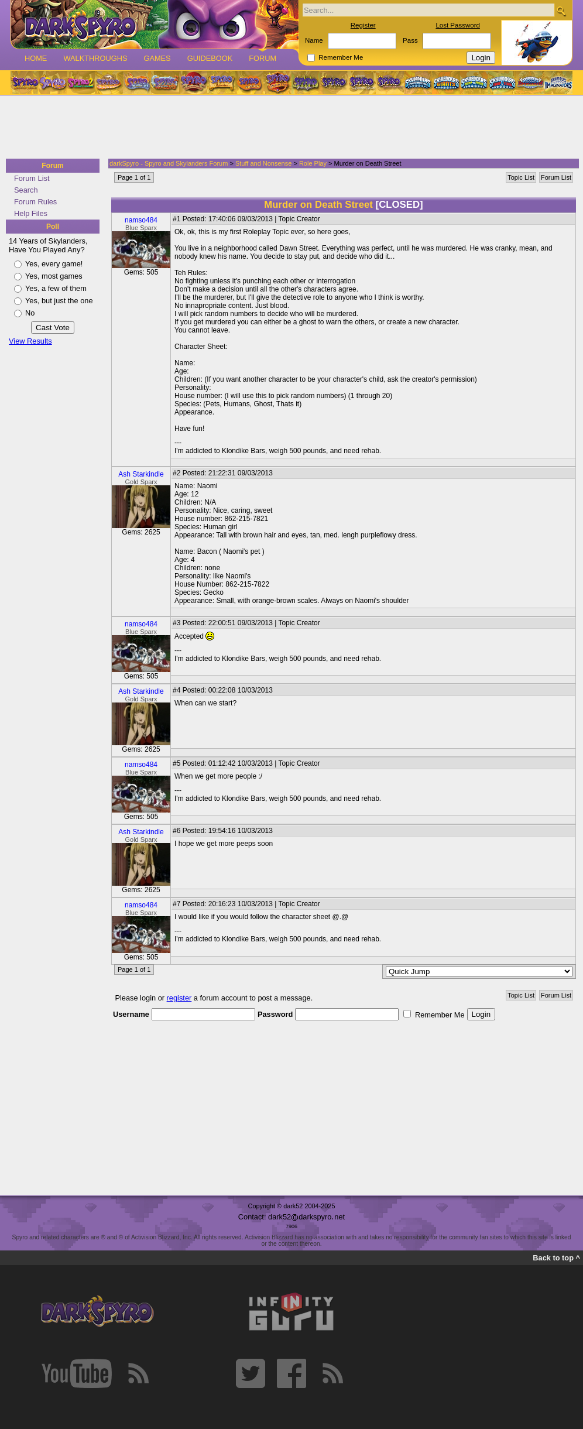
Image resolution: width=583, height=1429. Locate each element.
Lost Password (457, 25)
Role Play (313, 163)
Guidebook (210, 58)
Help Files (30, 213)
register (179, 997)
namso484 (141, 220)
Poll (52, 226)
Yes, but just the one (59, 300)
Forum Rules (35, 201)
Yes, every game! (54, 263)
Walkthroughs (95, 58)
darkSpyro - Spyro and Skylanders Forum (168, 163)
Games (156, 58)
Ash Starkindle (140, 474)
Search (26, 190)
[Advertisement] (288, 127)
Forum (262, 58)
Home (36, 58)
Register (363, 25)
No (30, 313)
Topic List (520, 177)
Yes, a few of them (56, 288)
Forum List (31, 178)
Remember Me (340, 57)
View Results (30, 341)
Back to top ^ (556, 1257)
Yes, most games (54, 276)
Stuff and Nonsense (263, 163)
